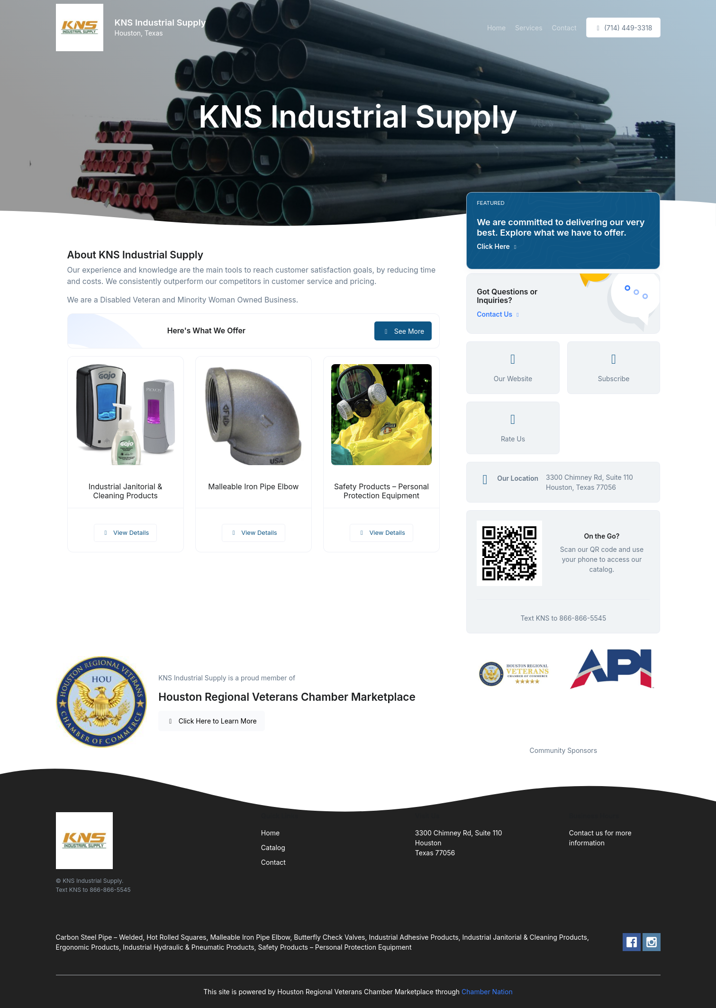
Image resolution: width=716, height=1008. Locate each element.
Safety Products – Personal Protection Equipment (381, 491)
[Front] (81, 27)
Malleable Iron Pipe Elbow (253, 486)
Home (496, 28)
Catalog (273, 847)
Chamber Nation (487, 992)
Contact (564, 28)
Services (528, 28)
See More (403, 331)
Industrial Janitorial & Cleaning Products (125, 491)
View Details (125, 532)
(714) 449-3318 (623, 28)
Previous (459, 691)
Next (667, 691)
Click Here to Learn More (211, 721)
